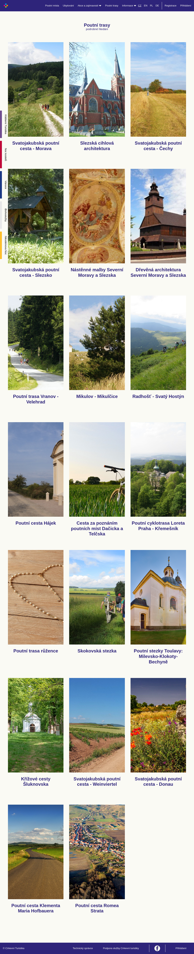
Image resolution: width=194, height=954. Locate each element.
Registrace (170, 5)
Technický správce (83, 948)
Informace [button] (129, 5)
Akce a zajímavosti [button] (89, 5)
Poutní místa (52, 5)
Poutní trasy (111, 5)
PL (151, 5)
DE (157, 5)
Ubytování (68, 5)
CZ (139, 5)
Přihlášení (185, 5)
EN (145, 5)
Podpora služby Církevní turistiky (121, 948)
